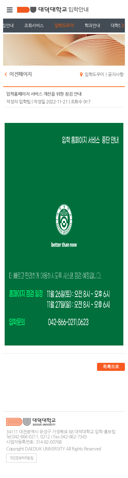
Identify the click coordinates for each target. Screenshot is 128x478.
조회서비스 (34, 25)
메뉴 (9, 10)
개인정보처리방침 (21, 458)
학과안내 (92, 25)
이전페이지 (20, 74)
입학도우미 (64, 25)
